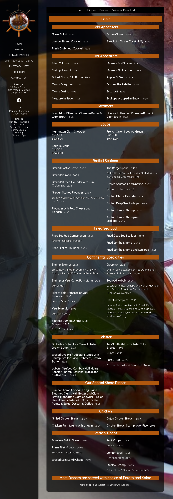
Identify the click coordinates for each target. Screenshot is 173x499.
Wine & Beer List (123, 10)
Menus (19, 49)
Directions (19, 72)
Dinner (91, 10)
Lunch (80, 10)
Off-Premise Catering (19, 60)
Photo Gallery (19, 66)
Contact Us (19, 77)
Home (18, 43)
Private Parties (19, 55)
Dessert (104, 10)
